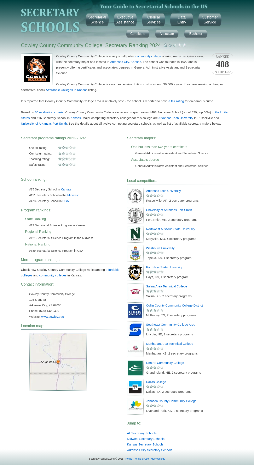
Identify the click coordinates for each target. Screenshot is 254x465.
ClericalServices (153, 19)
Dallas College (156, 382)
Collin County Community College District (174, 305)
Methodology (158, 458)
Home (129, 458)
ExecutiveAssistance (125, 19)
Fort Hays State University (164, 267)
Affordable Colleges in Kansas (66, 90)
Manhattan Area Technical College (169, 343)
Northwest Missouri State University (170, 229)
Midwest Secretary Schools (145, 438)
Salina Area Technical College (166, 286)
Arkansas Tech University (175, 118)
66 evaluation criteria (49, 112)
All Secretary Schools (142, 433)
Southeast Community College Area (170, 324)
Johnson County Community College (171, 401)
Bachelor (195, 34)
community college (148, 56)
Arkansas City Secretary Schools (149, 450)
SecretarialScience (97, 19)
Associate (167, 34)
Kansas (136, 62)
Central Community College (165, 362)
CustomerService (210, 19)
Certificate (137, 34)
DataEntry (181, 19)
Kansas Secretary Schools (145, 444)
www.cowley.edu (52, 316)
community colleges (53, 275)
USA (65, 201)
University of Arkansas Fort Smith (44, 123)
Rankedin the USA (222, 64)
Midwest (73, 195)
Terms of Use (141, 458)
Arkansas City (119, 62)
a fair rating (176, 101)
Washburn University (160, 248)
